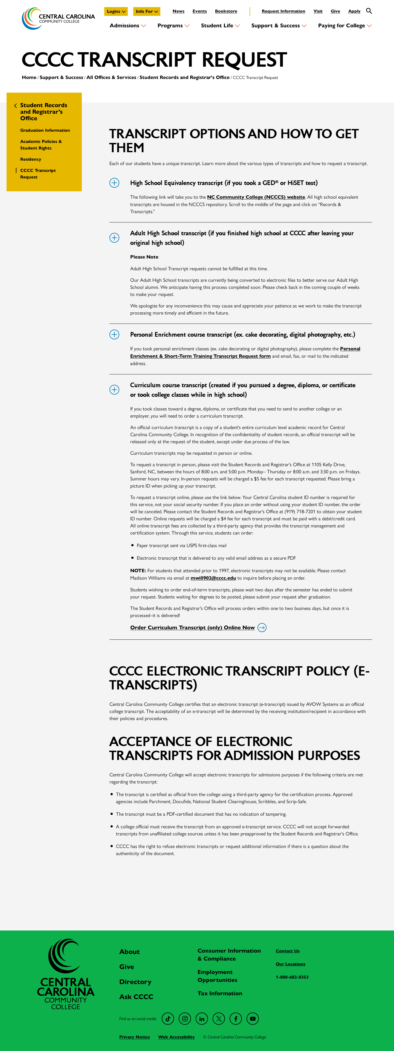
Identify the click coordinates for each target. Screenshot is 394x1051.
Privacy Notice (134, 1037)
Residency (30, 159)
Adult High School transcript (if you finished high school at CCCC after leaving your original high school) (231, 238)
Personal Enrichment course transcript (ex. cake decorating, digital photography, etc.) (232, 334)
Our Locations (290, 964)
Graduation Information (45, 130)
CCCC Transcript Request (38, 174)
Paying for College (341, 25)
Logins (113, 11)
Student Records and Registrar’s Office (185, 77)
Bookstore (226, 11)
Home (29, 77)
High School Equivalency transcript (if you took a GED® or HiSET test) (213, 183)
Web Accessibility (176, 1037)
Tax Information (220, 993)
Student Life (217, 25)
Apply (354, 11)
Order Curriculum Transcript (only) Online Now (197, 628)
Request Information (283, 11)
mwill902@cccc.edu (213, 578)
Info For (144, 11)
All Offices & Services (111, 77)
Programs (170, 25)
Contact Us (288, 950)
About (129, 951)
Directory (135, 981)
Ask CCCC (136, 997)
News (178, 11)
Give (335, 11)
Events (200, 11)
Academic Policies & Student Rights (41, 145)
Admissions (124, 25)
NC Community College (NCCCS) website (256, 197)
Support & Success (275, 25)
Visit (318, 11)
